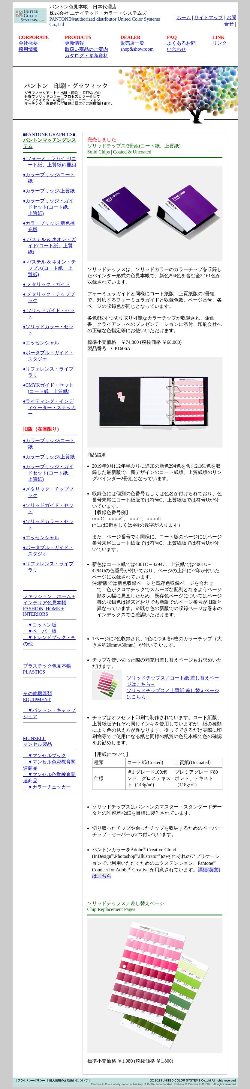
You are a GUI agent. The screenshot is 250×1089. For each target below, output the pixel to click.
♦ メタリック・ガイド (46, 284)
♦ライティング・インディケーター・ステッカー (49, 407)
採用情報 (28, 49)
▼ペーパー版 (40, 631)
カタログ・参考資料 (86, 55)
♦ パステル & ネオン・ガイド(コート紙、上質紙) (49, 245)
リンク (219, 43)
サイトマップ (208, 17)
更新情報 (74, 43)
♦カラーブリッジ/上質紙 (49, 190)
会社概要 (28, 43)
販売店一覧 (132, 43)
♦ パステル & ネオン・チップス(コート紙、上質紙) (49, 268)
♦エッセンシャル (41, 342)
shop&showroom (136, 49)
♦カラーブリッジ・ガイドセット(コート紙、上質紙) (48, 207)
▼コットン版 (40, 624)
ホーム (183, 17)
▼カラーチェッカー (47, 787)
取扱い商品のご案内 (86, 49)
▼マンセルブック (44, 755)
